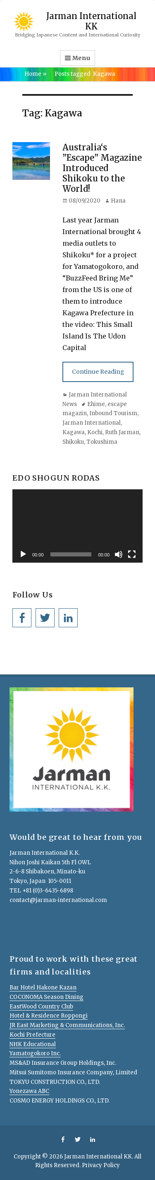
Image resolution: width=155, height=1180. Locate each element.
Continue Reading (98, 371)
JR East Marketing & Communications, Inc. (67, 1025)
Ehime (96, 404)
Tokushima (101, 441)
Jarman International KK (91, 21)
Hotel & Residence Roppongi (49, 1015)
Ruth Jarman (122, 432)
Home (35, 73)
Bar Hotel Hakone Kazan (43, 987)
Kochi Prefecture (32, 1034)
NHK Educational (33, 1044)
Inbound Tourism (113, 413)
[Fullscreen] (132, 554)
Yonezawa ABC (29, 1091)
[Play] (23, 554)
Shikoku (73, 441)
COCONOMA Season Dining (46, 997)
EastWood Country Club (41, 1006)
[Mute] (118, 554)
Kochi (95, 432)
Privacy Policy (101, 1165)
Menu (81, 58)
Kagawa (73, 432)
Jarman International (91, 422)
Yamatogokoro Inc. (35, 1053)
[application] (77, 526)
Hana (118, 200)
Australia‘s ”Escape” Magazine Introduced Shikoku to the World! (102, 168)
